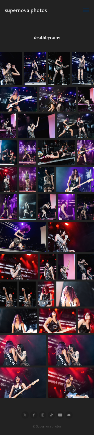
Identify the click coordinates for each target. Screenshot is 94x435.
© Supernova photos (47, 426)
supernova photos (26, 10)
